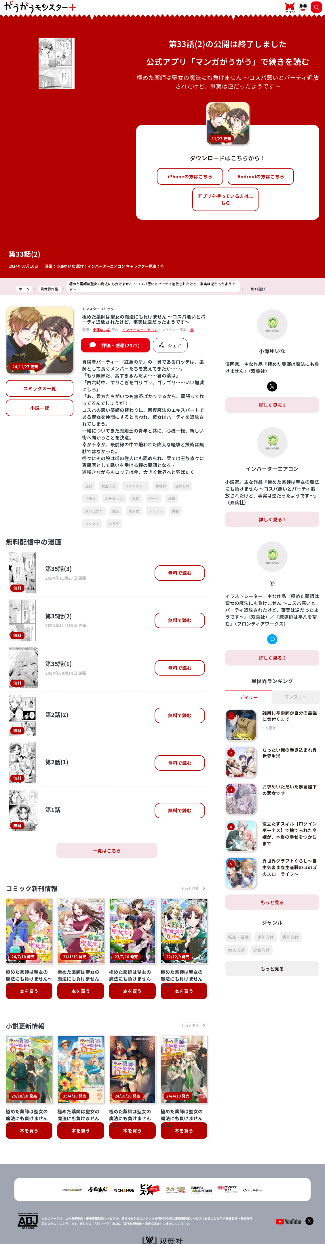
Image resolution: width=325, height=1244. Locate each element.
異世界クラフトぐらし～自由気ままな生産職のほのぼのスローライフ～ (290, 867)
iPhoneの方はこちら (190, 176)
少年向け (265, 937)
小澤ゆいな (66, 266)
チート (154, 498)
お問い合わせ (201, 1224)
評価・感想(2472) (120, 345)
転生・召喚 (238, 937)
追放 (88, 485)
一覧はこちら (107, 850)
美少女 (134, 510)
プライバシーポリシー (166, 1224)
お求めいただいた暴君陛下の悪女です (290, 789)
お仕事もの (114, 498)
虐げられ (182, 485)
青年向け (290, 937)
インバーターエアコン (107, 266)
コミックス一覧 (39, 388)
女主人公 (109, 485)
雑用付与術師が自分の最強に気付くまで (290, 715)
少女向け (261, 950)
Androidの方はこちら (260, 176)
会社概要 (134, 1224)
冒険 (135, 498)
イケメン (92, 523)
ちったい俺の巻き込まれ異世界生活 (290, 752)
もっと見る (272, 902)
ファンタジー (135, 485)
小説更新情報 (27, 1026)
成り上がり (94, 510)
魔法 (115, 510)
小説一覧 (39, 407)
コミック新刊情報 (34, 888)
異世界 (160, 485)
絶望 (171, 498)
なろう (114, 523)
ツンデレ (156, 510)
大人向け (236, 950)
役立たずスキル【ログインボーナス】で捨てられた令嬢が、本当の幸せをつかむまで (290, 833)
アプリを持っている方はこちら (225, 199)
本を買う (29, 991)
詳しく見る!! (272, 405)
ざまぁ (90, 498)
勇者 (175, 510)
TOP (116, 1224)
